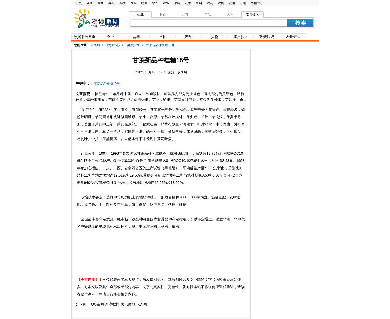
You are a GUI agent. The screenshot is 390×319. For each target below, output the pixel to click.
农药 (210, 3)
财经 (100, 3)
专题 (243, 3)
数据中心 (257, 3)
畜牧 (122, 3)
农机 (221, 3)
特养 (144, 3)
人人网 (141, 304)
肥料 (199, 3)
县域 (111, 3)
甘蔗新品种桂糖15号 (105, 84)
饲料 (133, 3)
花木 (188, 3)
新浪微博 (112, 304)
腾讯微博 (128, 304)
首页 (79, 3)
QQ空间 (97, 304)
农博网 (95, 45)
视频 (232, 3)
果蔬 (177, 3)
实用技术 (133, 45)
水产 (155, 3)
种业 (166, 3)
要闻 (89, 3)
